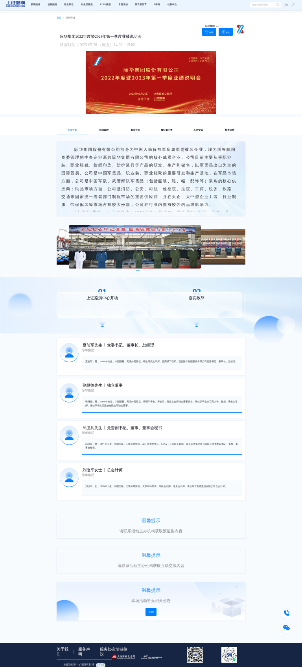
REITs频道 (105, 4)
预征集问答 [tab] (167, 130)
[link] (59, 18)
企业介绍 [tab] (72, 130)
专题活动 (123, 4)
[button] (292, 5)
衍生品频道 (87, 4)
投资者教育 (141, 4)
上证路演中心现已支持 (84, 665)
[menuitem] (35, 5)
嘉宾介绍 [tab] (135, 130)
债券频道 (52, 4)
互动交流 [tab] (198, 130)
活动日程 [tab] (104, 130)
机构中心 (172, 4)
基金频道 (69, 4)
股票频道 (35, 4)
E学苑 (157, 4)
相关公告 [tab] (229, 130)
